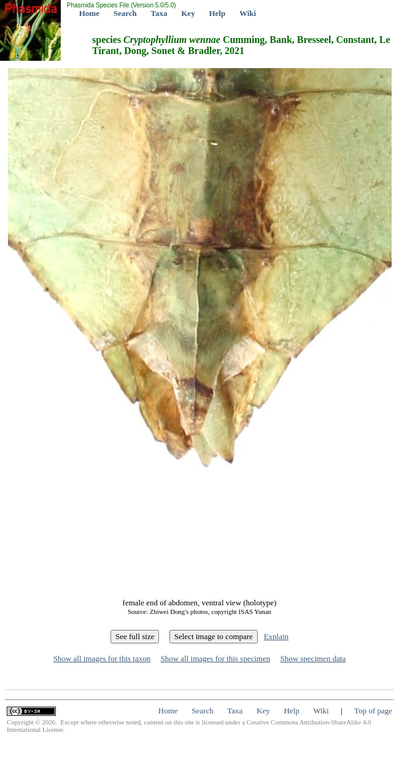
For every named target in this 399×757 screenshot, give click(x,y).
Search (125, 13)
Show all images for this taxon (102, 658)
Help (217, 13)
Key (188, 13)
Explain (276, 636)
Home (89, 13)
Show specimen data (313, 658)
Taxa (159, 13)
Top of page (373, 710)
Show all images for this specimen (215, 658)
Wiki (247, 13)
